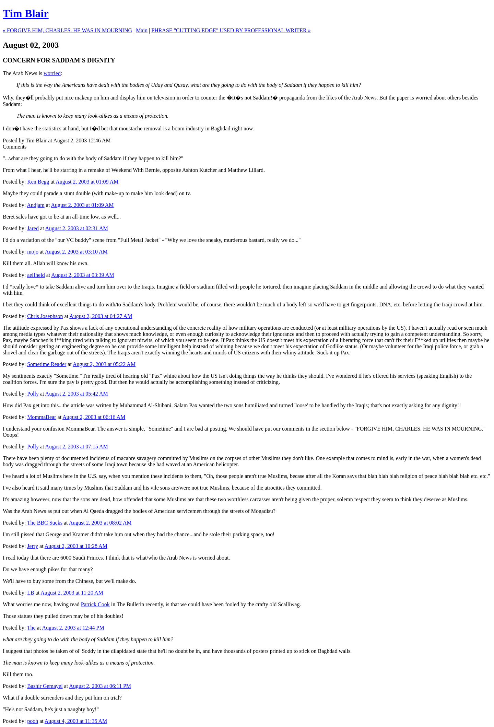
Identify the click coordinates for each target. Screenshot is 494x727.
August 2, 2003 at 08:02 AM (100, 523)
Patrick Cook (95, 604)
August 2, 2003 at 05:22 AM (104, 364)
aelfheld (36, 275)
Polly (33, 394)
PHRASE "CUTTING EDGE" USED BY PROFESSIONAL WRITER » (231, 30)
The (31, 628)
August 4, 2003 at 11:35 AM (76, 721)
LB (30, 593)
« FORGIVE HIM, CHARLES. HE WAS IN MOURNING (67, 30)
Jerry (32, 546)
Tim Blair (26, 13)
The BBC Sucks (44, 523)
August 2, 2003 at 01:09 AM (87, 182)
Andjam (36, 205)
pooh (32, 721)
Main (142, 30)
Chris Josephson (45, 316)
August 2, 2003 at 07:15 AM (76, 446)
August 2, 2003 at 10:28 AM (76, 546)
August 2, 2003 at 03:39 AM (82, 275)
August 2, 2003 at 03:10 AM (76, 252)
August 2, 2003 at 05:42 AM (76, 394)
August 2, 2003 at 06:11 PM (100, 686)
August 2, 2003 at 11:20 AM (71, 593)
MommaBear (41, 417)
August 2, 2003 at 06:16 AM (93, 417)
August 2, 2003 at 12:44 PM (73, 628)
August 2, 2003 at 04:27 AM (100, 316)
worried (52, 73)
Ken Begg (38, 182)
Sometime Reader (46, 364)
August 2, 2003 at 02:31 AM (76, 228)
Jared (33, 228)
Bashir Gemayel (45, 686)
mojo (32, 252)
